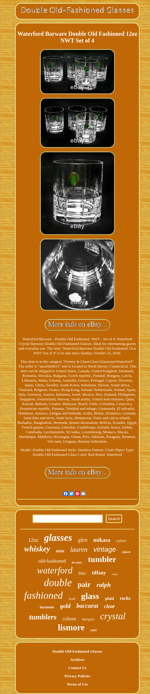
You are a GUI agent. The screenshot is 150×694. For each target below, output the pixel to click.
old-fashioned (52, 561)
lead (72, 598)
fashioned (43, 595)
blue (82, 573)
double (58, 582)
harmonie (47, 607)
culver (121, 541)
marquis (88, 619)
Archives (77, 659)
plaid (109, 598)
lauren (78, 549)
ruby (114, 574)
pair (84, 584)
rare (94, 630)
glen (83, 540)
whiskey (37, 548)
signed (126, 551)
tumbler (102, 559)
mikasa (101, 540)
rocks (125, 598)
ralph (103, 584)
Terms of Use (77, 684)
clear (109, 606)
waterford (54, 570)
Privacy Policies (77, 676)
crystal (113, 616)
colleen (69, 618)
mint (60, 551)
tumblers (43, 617)
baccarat (87, 605)
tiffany (99, 572)
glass (90, 596)
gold (65, 606)
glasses (58, 537)
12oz (33, 540)
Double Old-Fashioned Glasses (77, 651)
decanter (77, 562)
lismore (71, 627)
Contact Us (77, 668)
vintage (104, 549)
